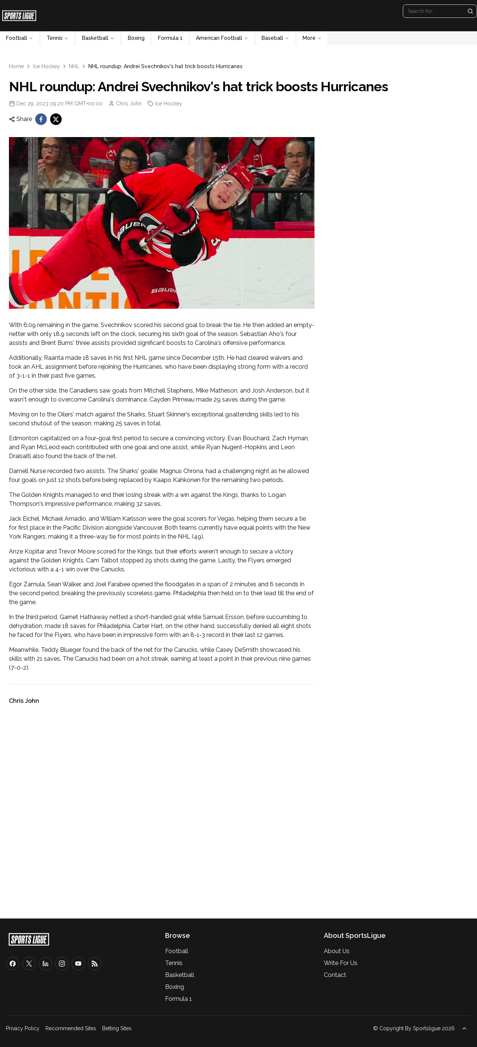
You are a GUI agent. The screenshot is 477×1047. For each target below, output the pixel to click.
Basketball (98, 38)
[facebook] (41, 119)
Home (16, 66)
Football (19, 38)
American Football (222, 38)
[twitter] (56, 119)
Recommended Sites (70, 1028)
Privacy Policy (23, 1028)
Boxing (136, 38)
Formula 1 (170, 38)
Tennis (58, 38)
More (312, 38)
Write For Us (340, 963)
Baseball (275, 38)
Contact (335, 974)
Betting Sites (117, 1028)
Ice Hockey (46, 66)
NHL (74, 66)
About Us (337, 951)
